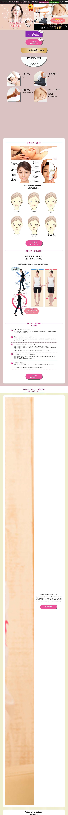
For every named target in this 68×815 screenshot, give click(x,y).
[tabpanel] (34, 17)
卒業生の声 (48, 606)
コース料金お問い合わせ (34, 50)
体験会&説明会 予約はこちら (44, 2)
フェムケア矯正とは (34, 34)
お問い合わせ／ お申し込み (53, 2)
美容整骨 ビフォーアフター (34, 243)
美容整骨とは (34, 42)
